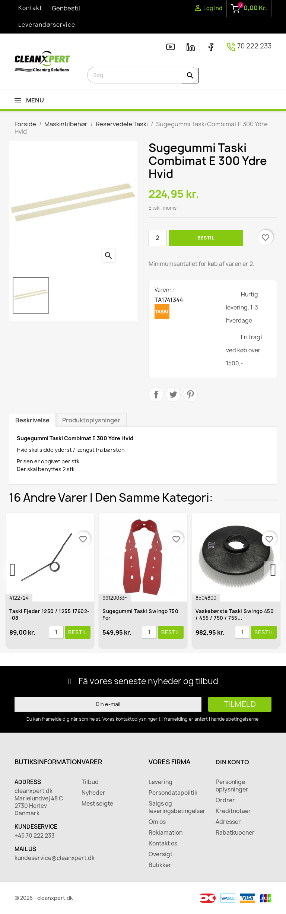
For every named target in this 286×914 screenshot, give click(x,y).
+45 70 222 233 (35, 836)
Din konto (232, 762)
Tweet (173, 394)
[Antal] (157, 238)
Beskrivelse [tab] (32, 420)
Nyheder (93, 793)
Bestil (205, 238)
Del (156, 394)
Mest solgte (97, 803)
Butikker (160, 865)
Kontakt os (163, 843)
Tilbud (90, 782)
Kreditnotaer (233, 811)
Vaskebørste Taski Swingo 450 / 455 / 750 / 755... (235, 614)
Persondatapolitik (173, 793)
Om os (157, 822)
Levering (160, 782)
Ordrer (225, 800)
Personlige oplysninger (232, 785)
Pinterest (190, 394)
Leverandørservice (46, 25)
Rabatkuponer (235, 833)
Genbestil (66, 8)
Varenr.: (164, 289)
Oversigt (160, 854)
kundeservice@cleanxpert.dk (42, 858)
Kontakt (30, 8)
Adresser (228, 822)
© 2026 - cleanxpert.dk (44, 897)
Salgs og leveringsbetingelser (176, 807)
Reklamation (165, 833)
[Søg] (143, 75)
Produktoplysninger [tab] (91, 420)
